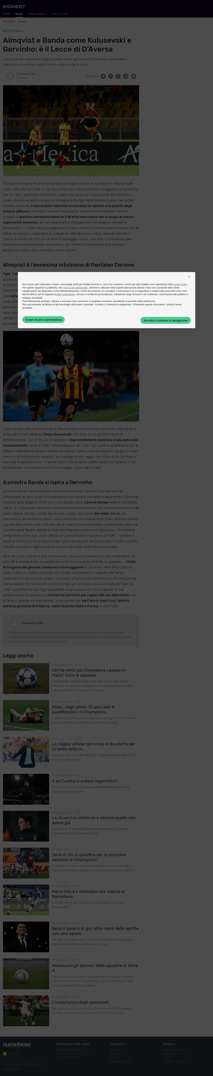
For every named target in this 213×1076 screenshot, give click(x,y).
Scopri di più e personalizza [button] (43, 319)
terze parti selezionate (76, 287)
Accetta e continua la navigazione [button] (165, 320)
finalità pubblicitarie (64, 294)
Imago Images (11, 1068)
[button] (189, 279)
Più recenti (9, 21)
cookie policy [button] (180, 284)
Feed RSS (11, 1053)
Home (6, 14)
